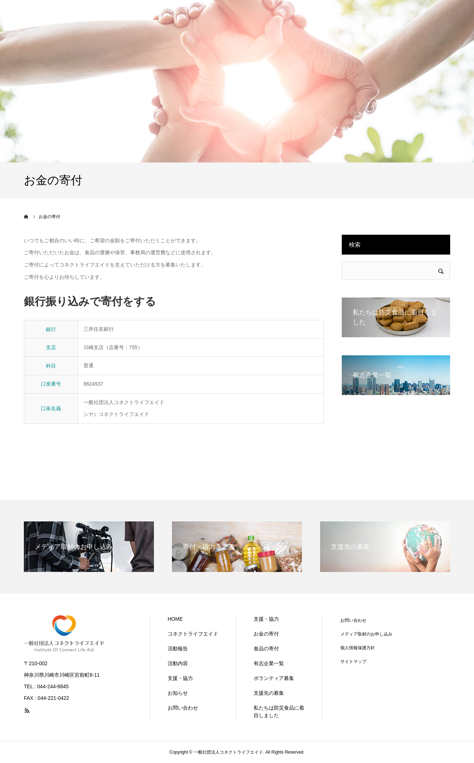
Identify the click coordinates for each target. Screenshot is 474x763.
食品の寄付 (266, 648)
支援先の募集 (269, 693)
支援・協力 (180, 678)
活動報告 (178, 648)
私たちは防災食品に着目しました (279, 711)
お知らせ (178, 693)
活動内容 (178, 663)
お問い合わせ (183, 708)
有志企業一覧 (269, 663)
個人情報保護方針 (357, 647)
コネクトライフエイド (193, 634)
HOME (175, 619)
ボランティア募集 (274, 678)
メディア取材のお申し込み (366, 634)
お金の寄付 (266, 634)
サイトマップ (353, 661)
